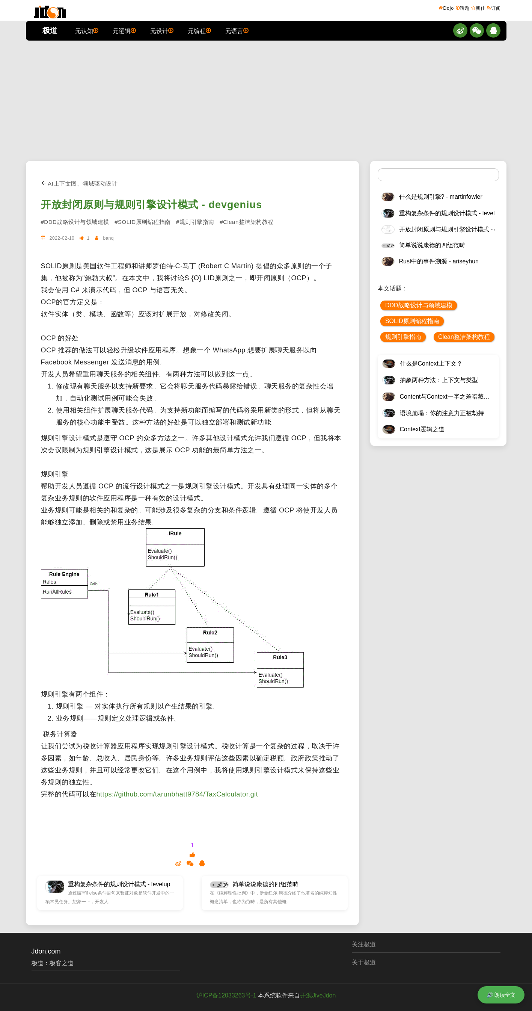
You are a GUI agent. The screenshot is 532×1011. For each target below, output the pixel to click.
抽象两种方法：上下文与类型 (439, 380)
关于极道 (364, 962)
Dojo (446, 8)
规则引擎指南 (403, 337)
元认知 (86, 30)
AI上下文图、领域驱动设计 (79, 183)
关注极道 (364, 944)
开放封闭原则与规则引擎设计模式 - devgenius (151, 204)
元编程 (199, 30)
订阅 (494, 8)
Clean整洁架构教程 (464, 337)
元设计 (161, 30)
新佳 (478, 8)
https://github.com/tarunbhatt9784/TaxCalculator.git (177, 794)
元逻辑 (124, 30)
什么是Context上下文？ (431, 363)
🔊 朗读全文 (501, 995)
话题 (463, 8)
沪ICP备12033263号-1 (226, 995)
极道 (49, 30)
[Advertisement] (266, 100)
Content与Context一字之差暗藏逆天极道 (454, 396)
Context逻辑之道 (422, 429)
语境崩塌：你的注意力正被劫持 (442, 413)
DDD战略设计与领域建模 (418, 305)
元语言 (237, 30)
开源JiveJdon (318, 995)
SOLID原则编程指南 (412, 321)
